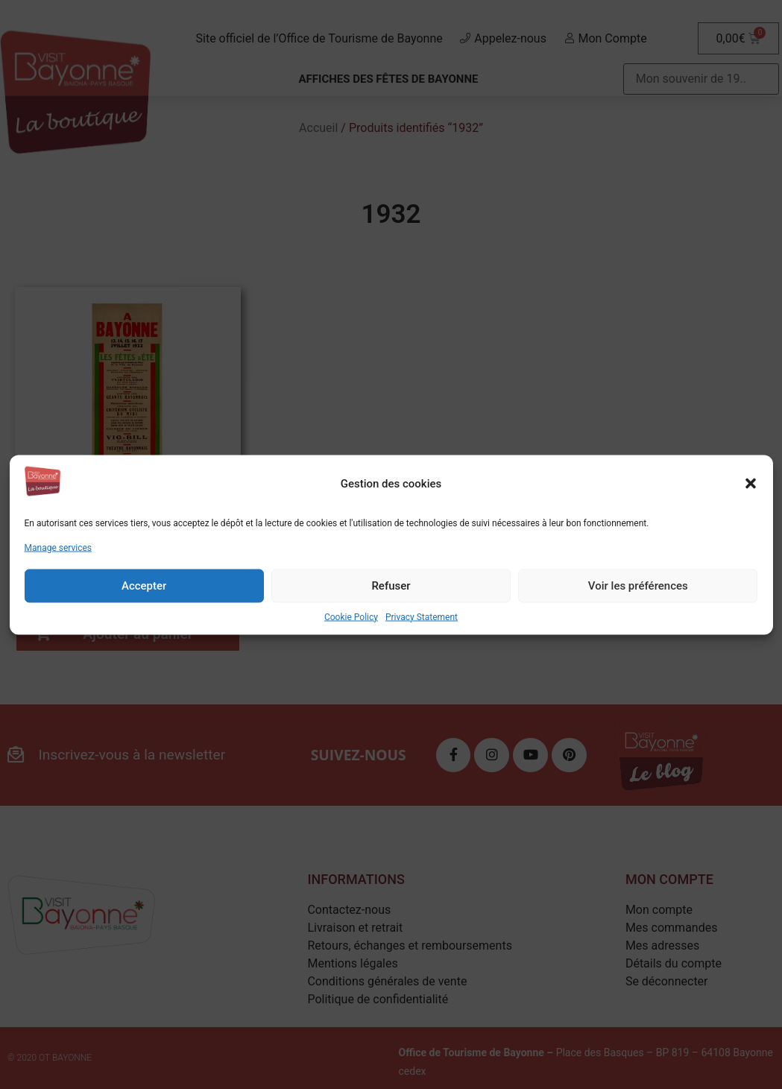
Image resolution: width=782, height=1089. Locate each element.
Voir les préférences (638, 586)
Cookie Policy (351, 616)
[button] (750, 483)
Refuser (390, 586)
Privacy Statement (421, 616)
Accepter (144, 586)
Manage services (58, 547)
